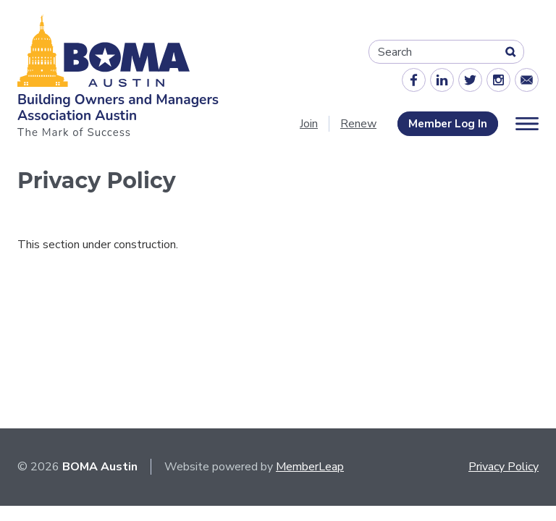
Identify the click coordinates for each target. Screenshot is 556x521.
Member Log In (447, 124)
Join (309, 124)
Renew (358, 124)
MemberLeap (310, 467)
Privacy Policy (503, 467)
